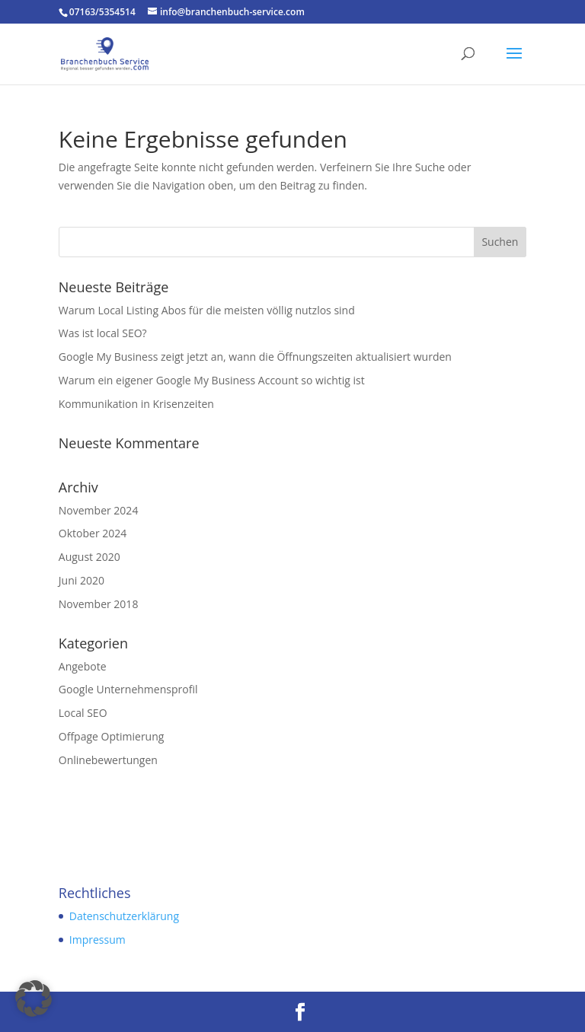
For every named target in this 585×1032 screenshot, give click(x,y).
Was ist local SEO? (103, 333)
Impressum (97, 939)
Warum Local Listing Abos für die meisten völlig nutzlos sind (207, 310)
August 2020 (89, 556)
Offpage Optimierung (112, 736)
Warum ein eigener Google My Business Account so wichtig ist (212, 380)
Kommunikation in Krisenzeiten (136, 404)
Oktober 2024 (92, 533)
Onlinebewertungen (108, 760)
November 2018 (99, 604)
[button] (33, 998)
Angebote (83, 666)
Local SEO (83, 713)
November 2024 (99, 510)
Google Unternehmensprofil (128, 689)
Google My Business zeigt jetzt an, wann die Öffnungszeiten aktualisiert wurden (255, 356)
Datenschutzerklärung (124, 916)
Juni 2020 (81, 580)
